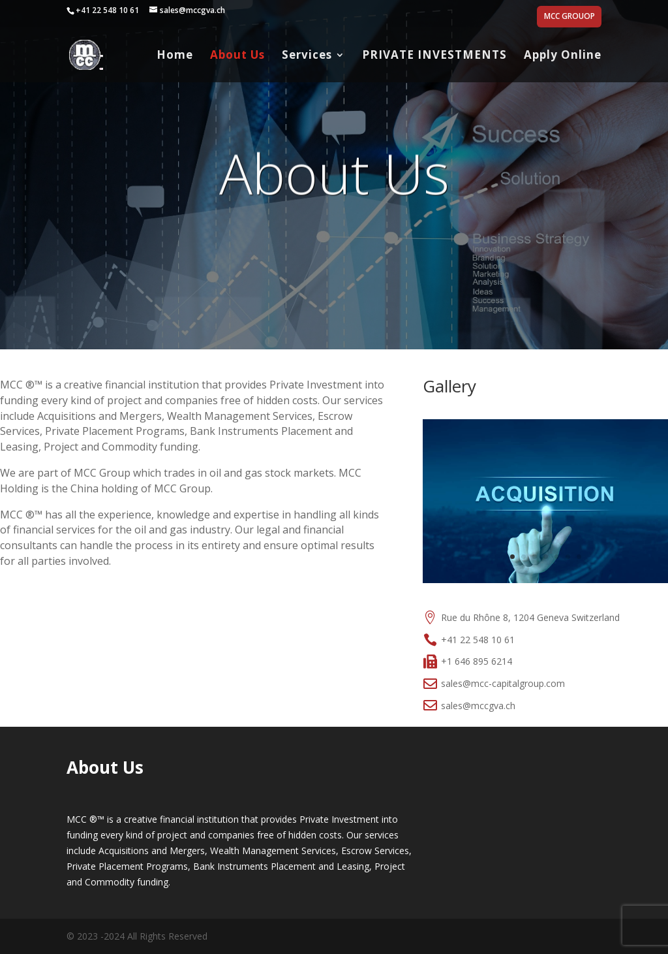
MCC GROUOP (569, 17)
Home (175, 56)
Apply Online (562, 56)
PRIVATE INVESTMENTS (434, 56)
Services (307, 56)
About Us (237, 56)
